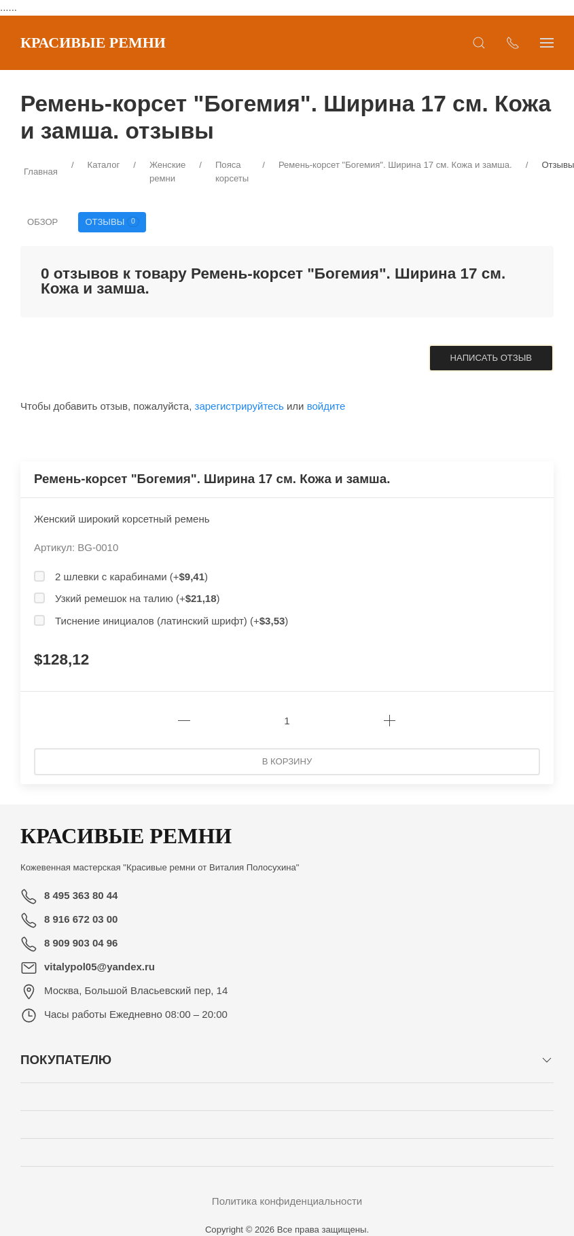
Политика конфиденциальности (287, 1201)
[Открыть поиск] (479, 43)
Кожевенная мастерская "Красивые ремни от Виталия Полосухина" (160, 867)
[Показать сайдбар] (547, 43)
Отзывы (112, 222)
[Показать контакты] (513, 43)
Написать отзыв (491, 358)
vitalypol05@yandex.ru (99, 966)
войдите (326, 406)
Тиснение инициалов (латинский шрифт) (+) (171, 620)
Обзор (42, 222)
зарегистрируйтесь (239, 406)
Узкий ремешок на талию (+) (137, 598)
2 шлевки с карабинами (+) (131, 576)
